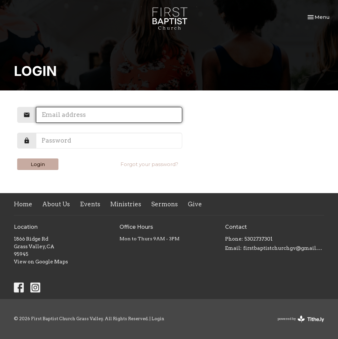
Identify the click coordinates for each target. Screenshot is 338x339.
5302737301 (259, 239)
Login (38, 164)
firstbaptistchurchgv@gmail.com (283, 248)
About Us (56, 204)
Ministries (125, 204)
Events (90, 204)
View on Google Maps (41, 262)
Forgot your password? (149, 164)
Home (23, 204)
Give (195, 204)
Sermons (164, 204)
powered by (301, 319)
